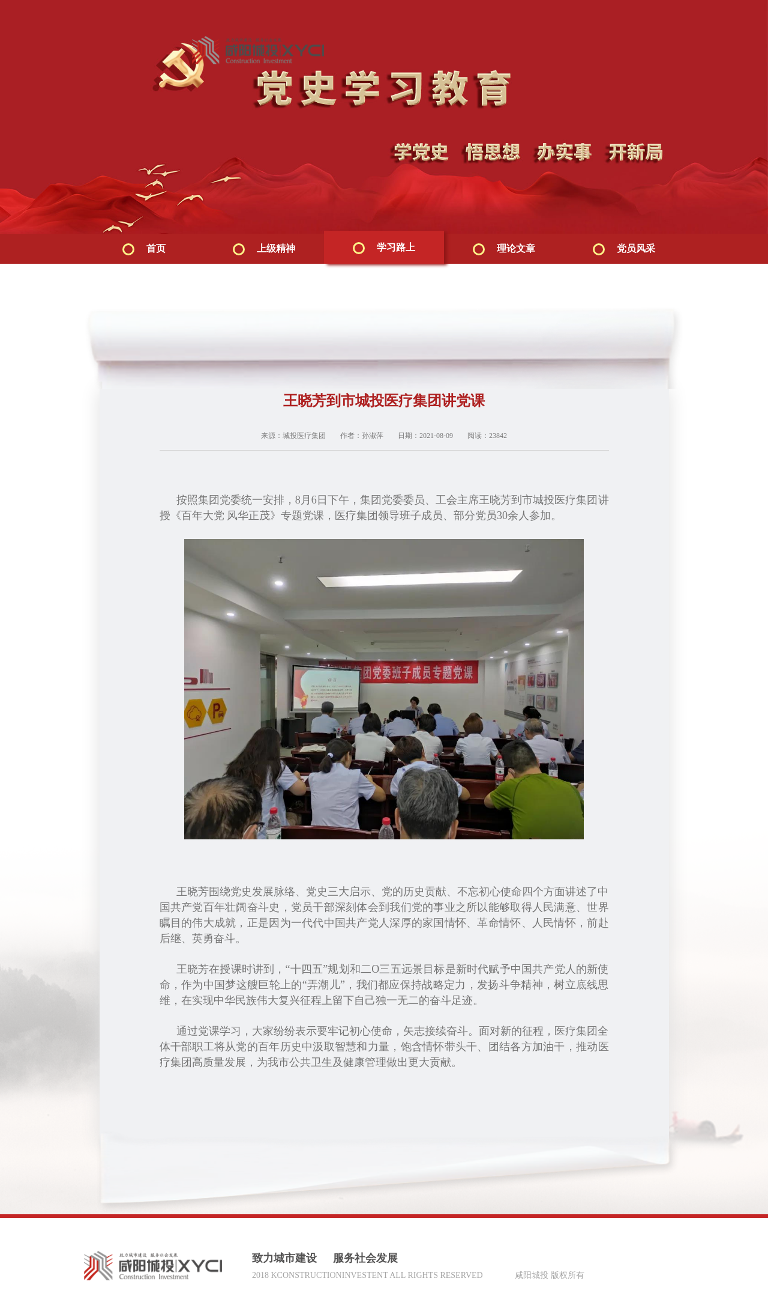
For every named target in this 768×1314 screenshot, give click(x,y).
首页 (144, 249)
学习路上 (384, 248)
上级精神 (264, 249)
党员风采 (624, 249)
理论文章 (504, 249)
